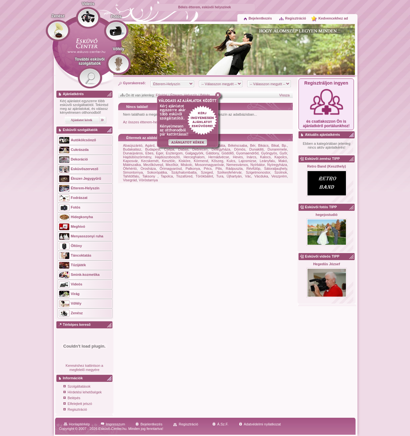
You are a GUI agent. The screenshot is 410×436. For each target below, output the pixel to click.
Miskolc (187, 165)
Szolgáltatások (77, 386)
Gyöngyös (269, 153)
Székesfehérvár (229, 172)
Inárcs (251, 157)
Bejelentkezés (258, 18)
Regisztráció (292, 18)
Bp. (284, 145)
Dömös (239, 149)
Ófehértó (130, 168)
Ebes (149, 153)
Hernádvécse (218, 157)
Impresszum (113, 424)
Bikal (275, 145)
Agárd (149, 145)
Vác (248, 176)
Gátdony (212, 153)
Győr (283, 153)
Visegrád (130, 180)
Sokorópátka (157, 172)
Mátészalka (132, 165)
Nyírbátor (257, 165)
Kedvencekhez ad (333, 18)
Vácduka (261, 176)
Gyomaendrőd (247, 153)
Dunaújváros (133, 153)
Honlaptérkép (77, 424)
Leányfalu (267, 161)
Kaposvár (130, 161)
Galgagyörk (194, 153)
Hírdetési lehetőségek (82, 392)
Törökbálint (204, 176)
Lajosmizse (247, 161)
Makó (282, 161)
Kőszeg (217, 161)
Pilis (219, 168)
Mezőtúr (172, 165)
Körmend (201, 161)
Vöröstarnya (148, 180)
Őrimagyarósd (171, 168)
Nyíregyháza (277, 165)
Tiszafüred (184, 176)
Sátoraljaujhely (275, 168)
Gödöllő (227, 153)
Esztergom (174, 153)
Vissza (284, 95)
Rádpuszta (234, 168)
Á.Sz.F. (220, 424)
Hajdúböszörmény (137, 157)
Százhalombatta (184, 172)
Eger (159, 153)
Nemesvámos (237, 165)
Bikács (263, 145)
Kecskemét (149, 161)
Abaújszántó (133, 145)
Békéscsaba (237, 145)
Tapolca (167, 176)
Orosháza (148, 168)
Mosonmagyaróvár (209, 165)
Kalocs (265, 157)
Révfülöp (253, 168)
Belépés (71, 398)
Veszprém (279, 176)
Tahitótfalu (131, 176)
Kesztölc (169, 161)
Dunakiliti (256, 149)
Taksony (150, 176)
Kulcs (231, 161)
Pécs (207, 168)
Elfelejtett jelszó (77, 404)
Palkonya (192, 168)
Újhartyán (234, 176)
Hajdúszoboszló (167, 157)
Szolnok (281, 172)
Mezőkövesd (153, 165)
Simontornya (133, 172)
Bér (252, 145)
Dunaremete (277, 149)
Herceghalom (194, 157)
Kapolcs (281, 157)
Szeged (207, 172)
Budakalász (132, 149)
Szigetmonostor (258, 172)
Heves (238, 157)
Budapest (152, 149)
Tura (219, 176)
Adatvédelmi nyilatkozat (260, 424)
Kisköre (185, 161)
